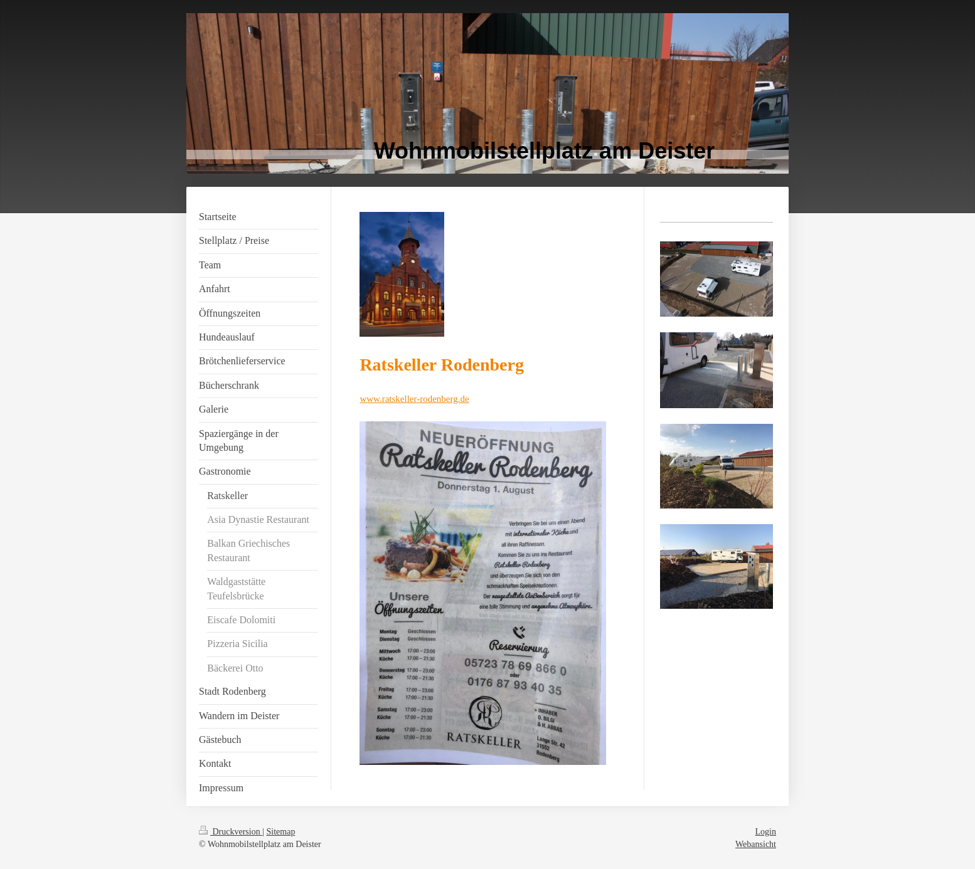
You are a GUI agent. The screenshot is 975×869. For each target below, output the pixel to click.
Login (765, 831)
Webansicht (755, 844)
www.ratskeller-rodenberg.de (414, 399)
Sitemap (281, 831)
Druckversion (230, 831)
